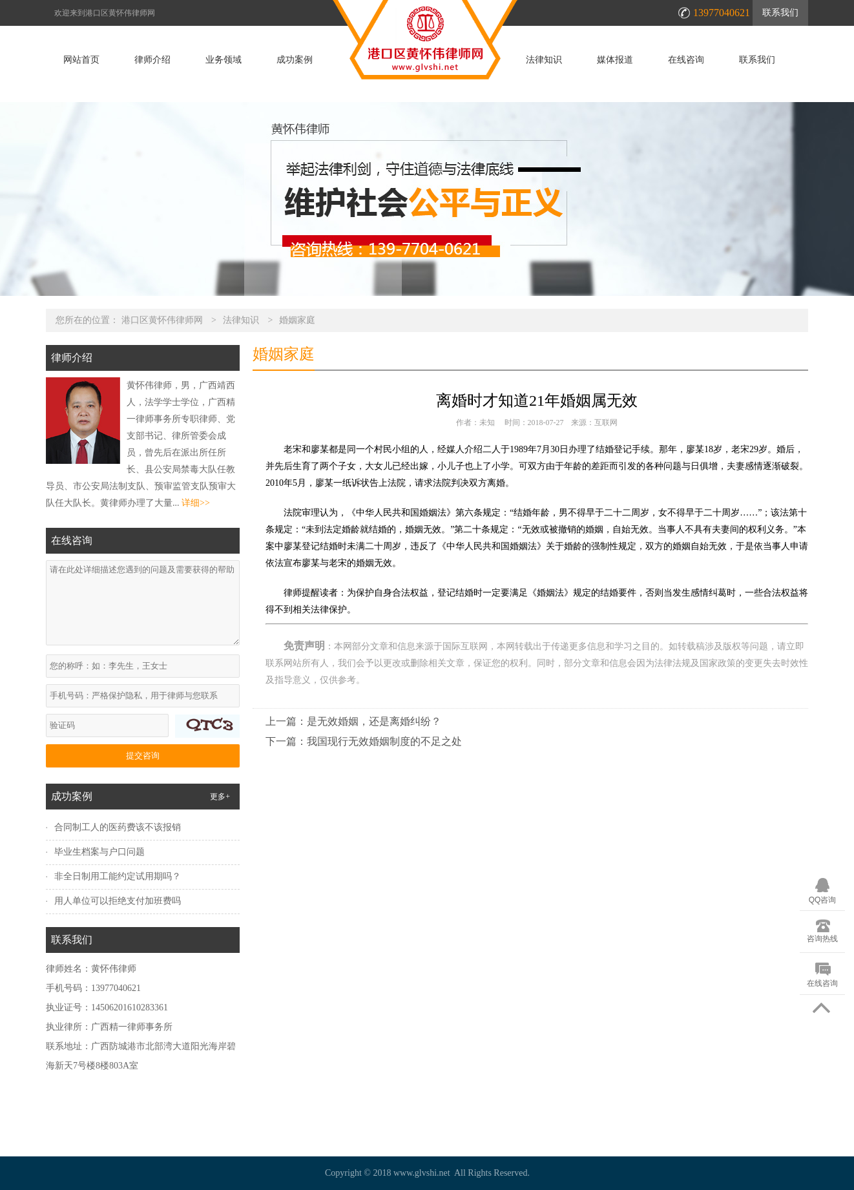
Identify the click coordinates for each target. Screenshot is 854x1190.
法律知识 (544, 60)
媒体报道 (615, 60)
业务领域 (223, 60)
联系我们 (780, 12)
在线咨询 (686, 60)
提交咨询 (143, 755)
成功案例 (294, 60)
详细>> (196, 503)
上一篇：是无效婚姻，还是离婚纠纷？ (353, 721)
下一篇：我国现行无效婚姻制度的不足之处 (364, 741)
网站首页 (81, 60)
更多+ (220, 796)
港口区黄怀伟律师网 (162, 320)
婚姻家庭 (297, 320)
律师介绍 (152, 60)
